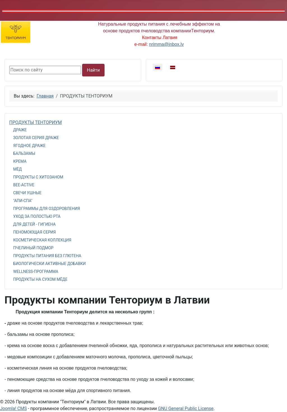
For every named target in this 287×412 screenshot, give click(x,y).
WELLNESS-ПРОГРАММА (35, 271)
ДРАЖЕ (20, 130)
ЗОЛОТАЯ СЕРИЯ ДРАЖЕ (36, 137)
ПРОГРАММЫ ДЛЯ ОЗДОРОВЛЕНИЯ (46, 208)
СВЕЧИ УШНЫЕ (27, 193)
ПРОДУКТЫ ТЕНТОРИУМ (35, 122)
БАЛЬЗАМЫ (24, 153)
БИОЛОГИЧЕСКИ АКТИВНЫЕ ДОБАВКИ (49, 263)
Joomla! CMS (13, 408)
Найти (93, 70)
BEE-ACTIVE (23, 185)
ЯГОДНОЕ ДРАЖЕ (29, 145)
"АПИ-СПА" (23, 200)
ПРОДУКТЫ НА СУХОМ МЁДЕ (40, 279)
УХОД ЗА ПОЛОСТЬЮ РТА (37, 216)
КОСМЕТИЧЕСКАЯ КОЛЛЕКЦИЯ (42, 240)
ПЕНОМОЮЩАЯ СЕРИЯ (34, 232)
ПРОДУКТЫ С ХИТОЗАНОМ (38, 177)
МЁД (17, 169)
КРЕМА (19, 161)
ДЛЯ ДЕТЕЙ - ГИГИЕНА (34, 224)
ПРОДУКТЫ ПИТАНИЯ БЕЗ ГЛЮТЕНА (47, 255)
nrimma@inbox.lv (166, 44)
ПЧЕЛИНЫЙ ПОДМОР (33, 248)
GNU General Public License (186, 408)
